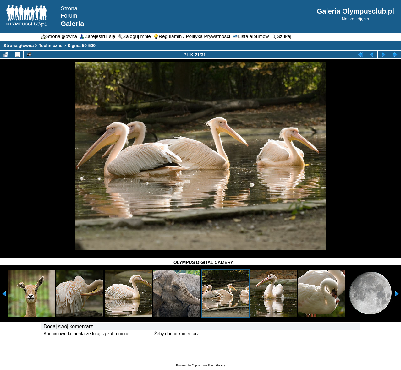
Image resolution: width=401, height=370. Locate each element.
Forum (69, 16)
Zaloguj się (142, 333)
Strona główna (18, 45)
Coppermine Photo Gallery (208, 365)
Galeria (72, 24)
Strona (69, 8)
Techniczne (50, 45)
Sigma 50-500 (82, 45)
